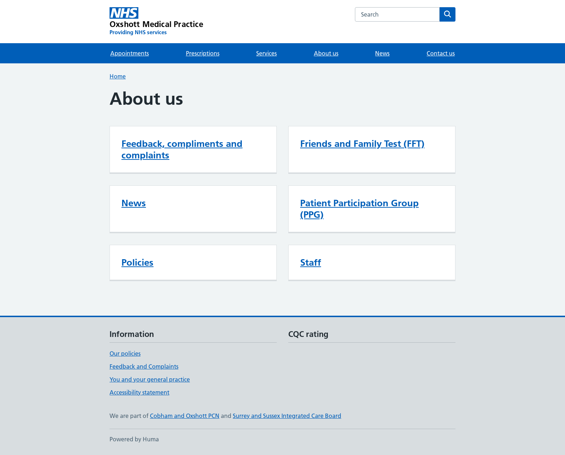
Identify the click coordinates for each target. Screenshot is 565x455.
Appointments (129, 53)
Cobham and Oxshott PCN (184, 415)
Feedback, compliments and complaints (182, 149)
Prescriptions (202, 53)
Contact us (441, 53)
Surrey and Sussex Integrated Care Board (287, 415)
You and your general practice (150, 379)
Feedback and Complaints (144, 366)
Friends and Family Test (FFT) (362, 143)
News (382, 53)
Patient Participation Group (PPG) (359, 208)
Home (118, 76)
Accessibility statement (139, 392)
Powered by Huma (134, 439)
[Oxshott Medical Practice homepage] (156, 21)
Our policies (125, 353)
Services (266, 53)
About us (326, 53)
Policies (137, 262)
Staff (310, 262)
